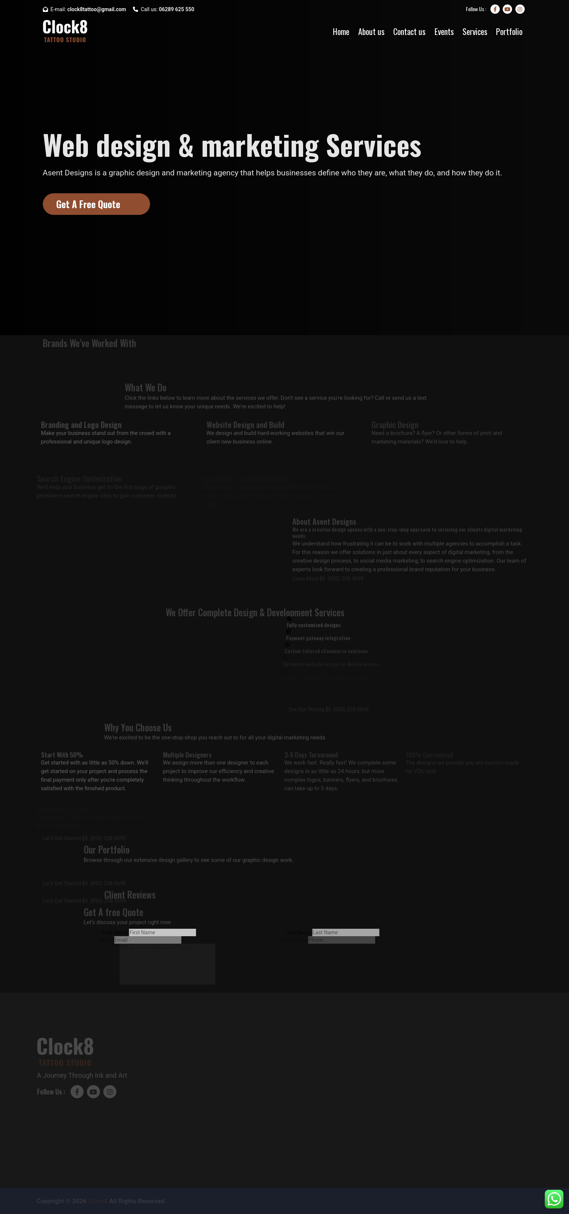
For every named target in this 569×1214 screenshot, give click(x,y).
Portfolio (509, 31)
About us (371, 31)
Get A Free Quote (88, 204)
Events (444, 31)
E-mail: (84, 9)
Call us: (163, 9)
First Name (110, 932)
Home (341, 31)
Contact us (409, 31)
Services (474, 31)
